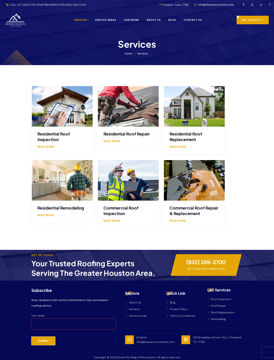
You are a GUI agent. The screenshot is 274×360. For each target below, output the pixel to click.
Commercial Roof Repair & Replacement (194, 210)
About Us (154, 19)
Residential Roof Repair (126, 133)
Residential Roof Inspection (53, 136)
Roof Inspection (221, 299)
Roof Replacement (223, 312)
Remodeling (218, 319)
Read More (45, 146)
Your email (73, 320)
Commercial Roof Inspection (121, 210)
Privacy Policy (179, 309)
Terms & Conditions (182, 316)
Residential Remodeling (60, 207)
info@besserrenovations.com (214, 5)
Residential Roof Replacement (186, 136)
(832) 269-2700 (76, 5)
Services (80, 19)
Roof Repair (218, 306)
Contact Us (193, 19)
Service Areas (105, 19)
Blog (172, 19)
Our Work (131, 19)
